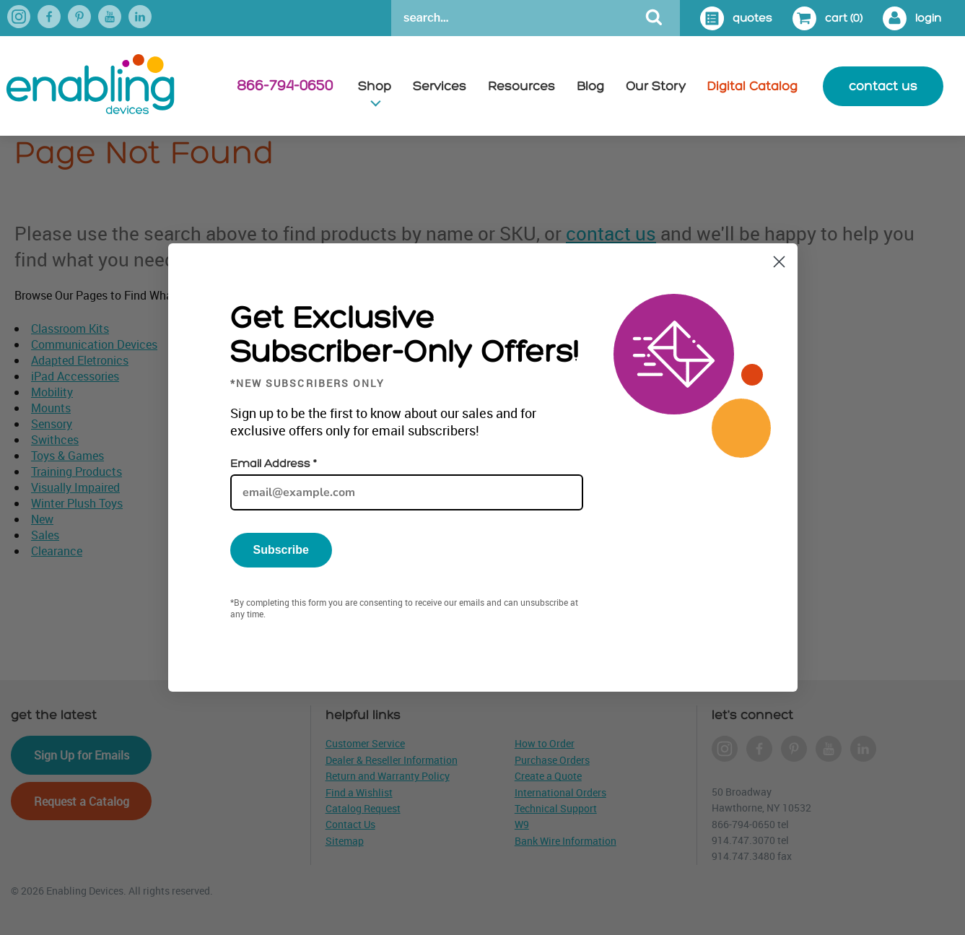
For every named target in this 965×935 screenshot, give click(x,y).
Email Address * (273, 464)
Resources (521, 86)
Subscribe (281, 550)
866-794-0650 (285, 86)
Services (439, 86)
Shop (374, 86)
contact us (883, 86)
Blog (590, 86)
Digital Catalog (752, 86)
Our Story (656, 86)
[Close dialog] (779, 261)
